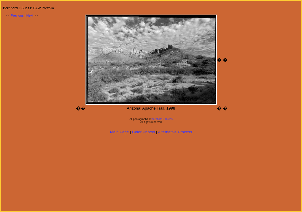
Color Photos (143, 132)
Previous (17, 15)
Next (29, 15)
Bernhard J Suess (162, 119)
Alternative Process (175, 132)
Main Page (119, 132)
